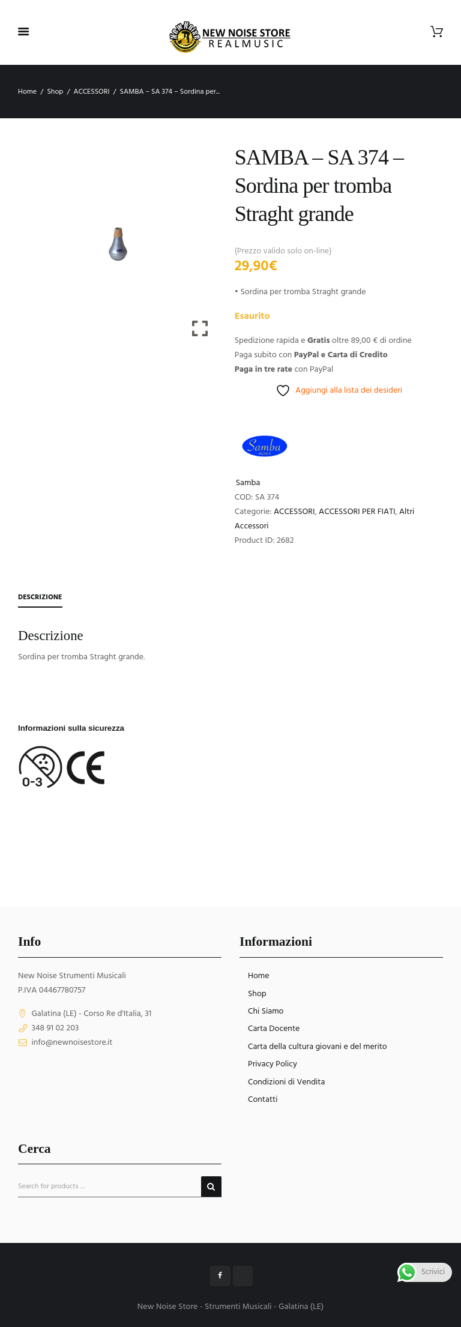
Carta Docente (274, 1029)
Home (27, 91)
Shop (55, 91)
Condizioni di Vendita (286, 1082)
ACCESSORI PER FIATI (357, 512)
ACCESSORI (91, 91)
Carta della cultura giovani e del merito (317, 1047)
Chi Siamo (265, 1011)
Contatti (263, 1100)
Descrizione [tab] (40, 597)
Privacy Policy (272, 1064)
